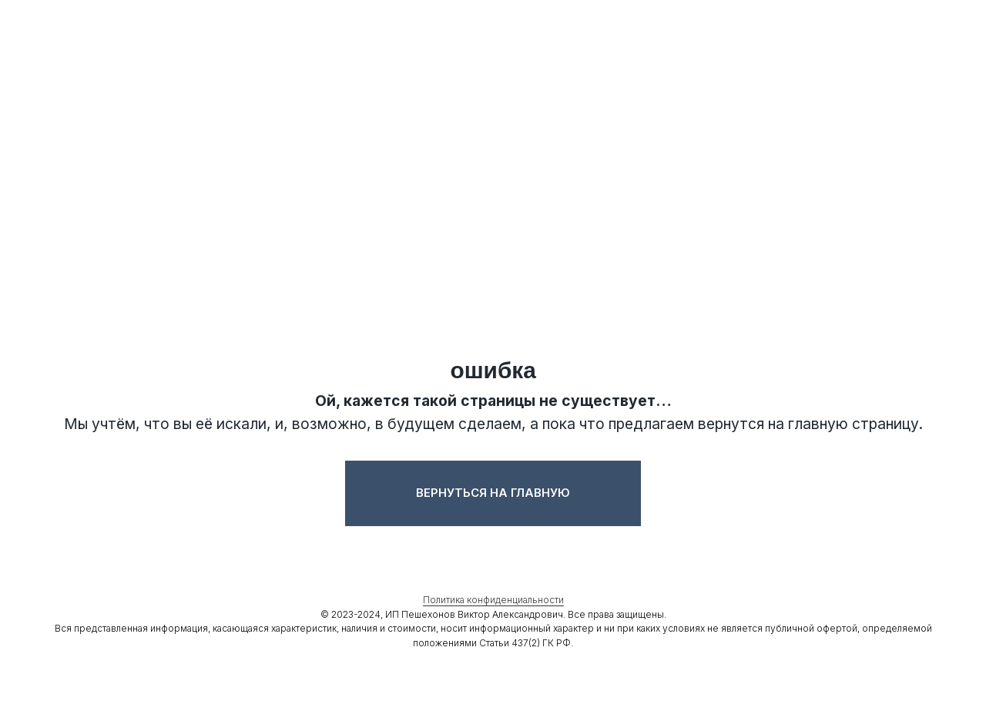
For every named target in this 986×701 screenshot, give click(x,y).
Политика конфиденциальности (492, 600)
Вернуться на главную (493, 493)
